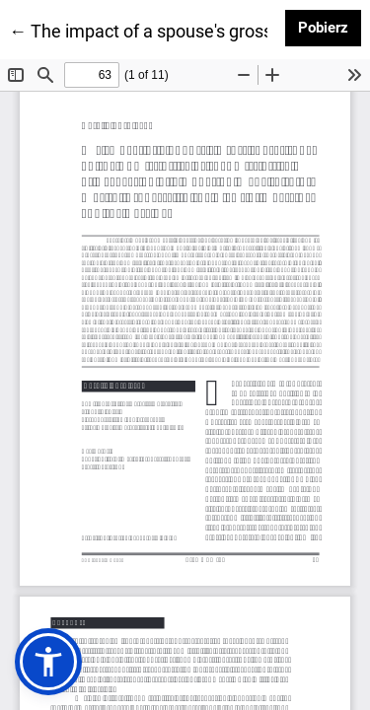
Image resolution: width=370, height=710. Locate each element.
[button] (48, 661)
